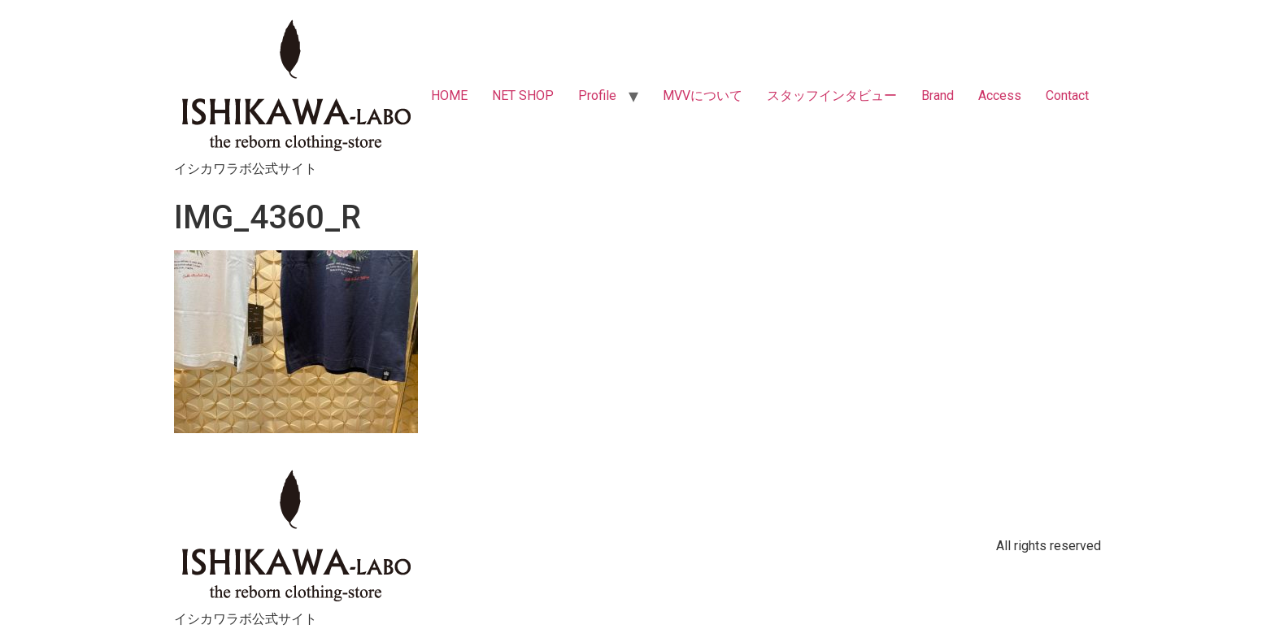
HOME (449, 95)
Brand (937, 95)
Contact (1067, 95)
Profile (597, 95)
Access (999, 95)
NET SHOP (523, 95)
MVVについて (702, 95)
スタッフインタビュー (832, 95)
